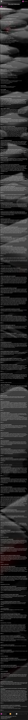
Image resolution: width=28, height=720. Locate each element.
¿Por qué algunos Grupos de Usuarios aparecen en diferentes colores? (11, 60)
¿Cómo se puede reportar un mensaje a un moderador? (8, 40)
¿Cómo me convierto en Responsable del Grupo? (8, 59)
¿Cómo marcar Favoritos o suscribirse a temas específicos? (9, 81)
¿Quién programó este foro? (5, 90)
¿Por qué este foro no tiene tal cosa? (6, 91)
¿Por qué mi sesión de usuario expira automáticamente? (9, 18)
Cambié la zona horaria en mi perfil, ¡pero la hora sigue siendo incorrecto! (11, 24)
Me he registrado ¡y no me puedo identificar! (7, 14)
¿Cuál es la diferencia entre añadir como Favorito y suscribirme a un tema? (11, 80)
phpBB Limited (11, 675)
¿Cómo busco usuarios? (4, 76)
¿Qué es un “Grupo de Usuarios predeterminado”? (8, 61)
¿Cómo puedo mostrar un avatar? (5, 27)
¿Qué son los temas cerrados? (5, 52)
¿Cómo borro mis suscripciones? (5, 83)
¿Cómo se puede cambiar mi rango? (6, 28)
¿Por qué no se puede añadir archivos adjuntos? (7, 38)
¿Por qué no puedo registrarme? (5, 13)
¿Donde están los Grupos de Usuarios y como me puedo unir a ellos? (10, 58)
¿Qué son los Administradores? (5, 56)
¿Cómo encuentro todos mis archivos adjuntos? (7, 87)
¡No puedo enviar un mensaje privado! (6, 65)
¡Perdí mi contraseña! (4, 17)
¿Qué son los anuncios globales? (5, 49)
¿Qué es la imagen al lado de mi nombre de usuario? (8, 26)
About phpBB (21, 676)
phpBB (25, 222)
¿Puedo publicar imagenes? (5, 48)
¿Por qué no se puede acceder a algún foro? (7, 37)
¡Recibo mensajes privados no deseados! (6, 66)
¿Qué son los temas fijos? (4, 51)
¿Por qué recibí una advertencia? (5, 39)
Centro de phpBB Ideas (17, 683)
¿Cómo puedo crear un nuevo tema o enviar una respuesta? (9, 32)
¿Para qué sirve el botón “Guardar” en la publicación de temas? (10, 41)
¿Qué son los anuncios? (4, 50)
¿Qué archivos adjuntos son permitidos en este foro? (8, 86)
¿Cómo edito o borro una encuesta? (6, 36)
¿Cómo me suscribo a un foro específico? (6, 82)
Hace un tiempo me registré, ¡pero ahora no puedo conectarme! (10, 16)
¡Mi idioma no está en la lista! (5, 25)
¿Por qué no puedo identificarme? (5, 15)
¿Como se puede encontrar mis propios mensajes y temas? (9, 77)
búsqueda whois (23, 692)
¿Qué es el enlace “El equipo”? (5, 62)
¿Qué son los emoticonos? (4, 47)
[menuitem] (2, 1)
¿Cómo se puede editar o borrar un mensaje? (7, 33)
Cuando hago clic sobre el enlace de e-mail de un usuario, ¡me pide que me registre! (12, 29)
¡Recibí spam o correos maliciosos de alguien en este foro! (9, 67)
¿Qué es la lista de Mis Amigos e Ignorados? (7, 70)
